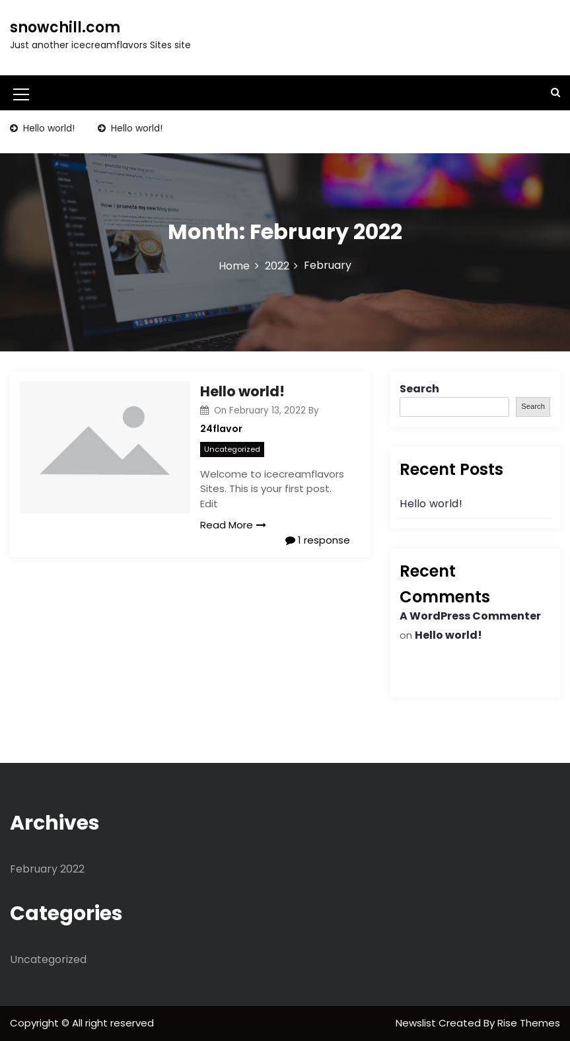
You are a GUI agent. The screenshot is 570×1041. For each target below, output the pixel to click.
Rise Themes (528, 1023)
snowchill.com (65, 27)
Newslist (417, 1023)
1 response (317, 540)
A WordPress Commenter (470, 616)
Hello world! (47, 128)
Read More (233, 525)
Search (419, 388)
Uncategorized (232, 449)
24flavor (221, 428)
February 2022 (47, 869)
